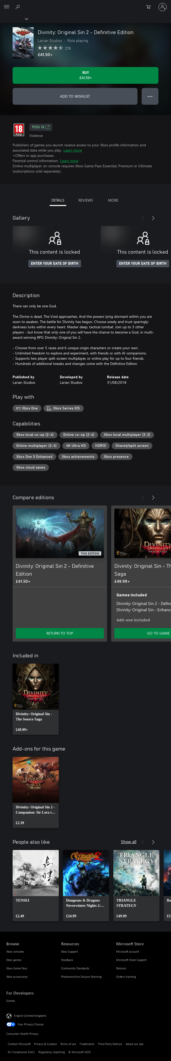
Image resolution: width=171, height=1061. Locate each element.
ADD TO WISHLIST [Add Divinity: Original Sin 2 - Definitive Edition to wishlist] (75, 96)
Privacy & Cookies (45, 1044)
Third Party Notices (110, 1044)
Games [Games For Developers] (10, 1000)
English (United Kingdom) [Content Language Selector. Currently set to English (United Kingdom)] (30, 1015)
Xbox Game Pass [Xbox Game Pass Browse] (16, 968)
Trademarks (86, 1044)
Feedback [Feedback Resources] (67, 960)
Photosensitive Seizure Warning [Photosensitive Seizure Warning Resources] (81, 976)
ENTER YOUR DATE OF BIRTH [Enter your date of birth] (54, 263)
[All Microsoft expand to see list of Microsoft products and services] (6, 7)
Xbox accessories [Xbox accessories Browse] (17, 976)
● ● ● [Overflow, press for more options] (150, 96)
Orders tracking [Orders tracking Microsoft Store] (126, 976)
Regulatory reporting (51, 1052)
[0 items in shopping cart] (150, 7)
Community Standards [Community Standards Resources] (75, 968)
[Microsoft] (85, 4)
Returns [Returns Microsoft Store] (121, 968)
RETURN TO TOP (59, 633)
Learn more (72, 150)
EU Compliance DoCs (21, 1052)
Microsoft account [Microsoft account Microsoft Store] (127, 951)
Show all (128, 841)
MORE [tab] (113, 200)
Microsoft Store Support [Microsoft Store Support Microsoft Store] (131, 960)
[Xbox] (14, 18)
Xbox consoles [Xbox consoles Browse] (15, 951)
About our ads (134, 1044)
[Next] (153, 218)
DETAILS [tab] (57, 200)
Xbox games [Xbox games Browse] (14, 960)
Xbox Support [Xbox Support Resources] (69, 951)
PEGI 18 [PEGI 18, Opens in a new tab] (41, 127)
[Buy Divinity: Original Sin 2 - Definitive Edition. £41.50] (85, 75)
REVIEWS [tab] (85, 200)
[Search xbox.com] (18, 7)
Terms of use (68, 1044)
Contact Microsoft (19, 1044)
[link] (36, 699)
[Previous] (142, 218)
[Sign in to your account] (162, 7)
